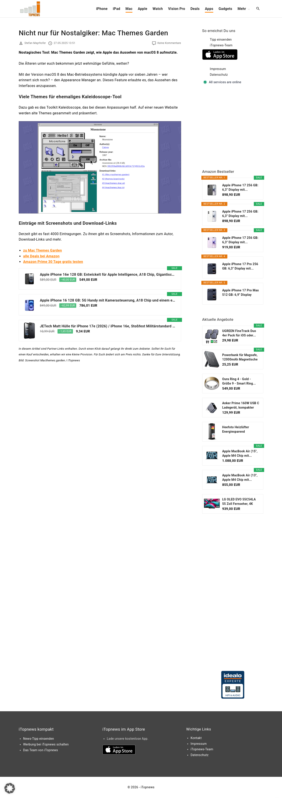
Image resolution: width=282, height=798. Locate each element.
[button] (9, 788)
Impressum (218, 69)
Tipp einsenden (221, 39)
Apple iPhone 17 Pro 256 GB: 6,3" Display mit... (240, 266)
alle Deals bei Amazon (41, 256)
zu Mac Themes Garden (42, 250)
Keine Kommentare (169, 43)
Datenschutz (219, 74)
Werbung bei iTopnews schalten (46, 744)
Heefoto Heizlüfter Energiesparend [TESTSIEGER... (235, 429)
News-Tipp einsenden (38, 738)
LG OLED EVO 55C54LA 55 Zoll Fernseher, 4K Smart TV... (239, 502)
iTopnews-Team (221, 45)
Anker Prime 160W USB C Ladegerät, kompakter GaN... (240, 405)
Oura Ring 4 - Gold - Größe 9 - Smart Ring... (239, 381)
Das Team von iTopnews (40, 750)
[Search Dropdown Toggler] (258, 9)
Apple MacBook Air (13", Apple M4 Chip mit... (240, 477)
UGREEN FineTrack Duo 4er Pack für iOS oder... (239, 333)
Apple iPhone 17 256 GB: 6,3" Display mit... (240, 187)
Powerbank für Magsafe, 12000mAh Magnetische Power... (240, 357)
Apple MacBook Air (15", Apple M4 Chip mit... (240, 453)
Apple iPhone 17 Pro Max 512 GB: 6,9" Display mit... (240, 293)
